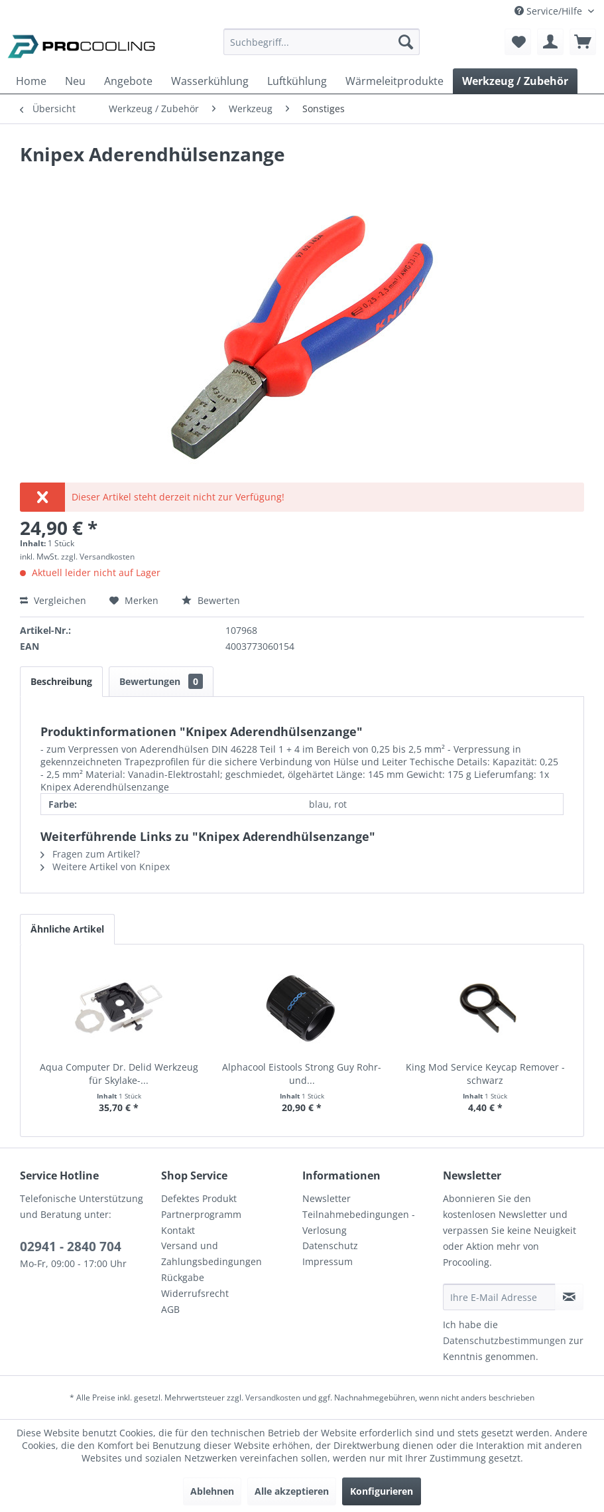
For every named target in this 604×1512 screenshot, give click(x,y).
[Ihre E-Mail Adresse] (499, 1297)
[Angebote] (128, 81)
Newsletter (326, 1198)
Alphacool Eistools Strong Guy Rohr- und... (301, 1074)
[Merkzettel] (518, 42)
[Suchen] (406, 42)
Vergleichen (53, 600)
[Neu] (75, 81)
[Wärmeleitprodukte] (394, 81)
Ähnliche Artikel (67, 929)
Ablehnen (212, 1491)
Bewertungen (161, 681)
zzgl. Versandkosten (98, 556)
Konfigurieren (381, 1491)
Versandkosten (272, 1397)
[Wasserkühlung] (210, 81)
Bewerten (211, 600)
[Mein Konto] (550, 42)
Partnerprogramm (201, 1214)
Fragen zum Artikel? (90, 854)
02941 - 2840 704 (70, 1246)
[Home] (31, 81)
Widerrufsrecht (195, 1293)
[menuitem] (321, 48)
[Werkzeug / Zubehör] (515, 81)
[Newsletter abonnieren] (569, 1297)
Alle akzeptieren (292, 1491)
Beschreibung (61, 681)
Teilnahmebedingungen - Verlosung (358, 1222)
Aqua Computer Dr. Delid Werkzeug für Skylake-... (119, 1074)
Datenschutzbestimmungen (504, 1340)
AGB (170, 1309)
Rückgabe (182, 1277)
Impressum (327, 1261)
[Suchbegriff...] (321, 42)
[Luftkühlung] (297, 81)
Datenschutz (330, 1245)
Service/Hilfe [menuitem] (549, 11)
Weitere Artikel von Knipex (105, 866)
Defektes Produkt (199, 1198)
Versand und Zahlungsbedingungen (211, 1253)
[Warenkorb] (583, 42)
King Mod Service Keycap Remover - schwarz (485, 1074)
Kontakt (178, 1230)
